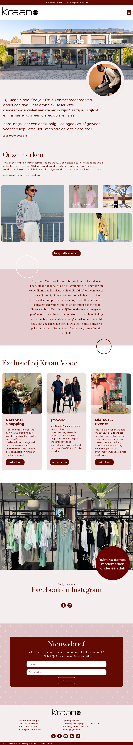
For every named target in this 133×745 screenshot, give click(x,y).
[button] (129, 12)
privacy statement (30, 743)
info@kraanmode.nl (31, 729)
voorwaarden (46, 743)
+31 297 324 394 (29, 726)
